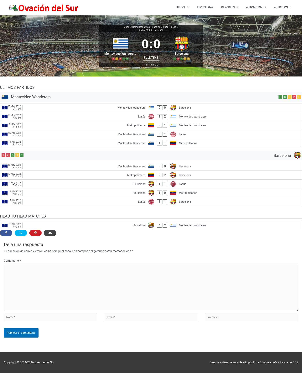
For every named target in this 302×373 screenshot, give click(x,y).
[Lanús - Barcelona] (151, 201)
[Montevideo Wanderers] (151, 97)
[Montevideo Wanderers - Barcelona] (151, 108)
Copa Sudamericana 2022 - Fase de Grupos (146, 27)
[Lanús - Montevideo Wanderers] (151, 117)
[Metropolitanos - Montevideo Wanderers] (151, 125)
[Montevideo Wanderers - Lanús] (151, 134)
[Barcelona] (151, 155)
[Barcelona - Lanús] (151, 184)
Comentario (12, 261)
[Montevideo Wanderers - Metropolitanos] (151, 143)
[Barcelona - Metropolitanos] (151, 193)
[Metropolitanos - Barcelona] (151, 175)
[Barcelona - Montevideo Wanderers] (151, 225)
